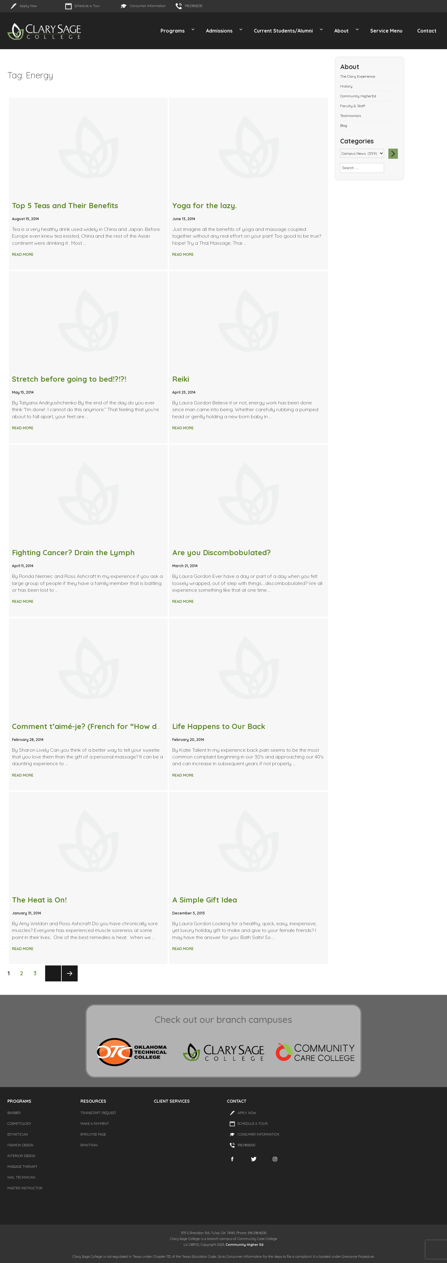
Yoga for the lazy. (204, 205)
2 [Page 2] (23, 973)
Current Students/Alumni (283, 31)
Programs (173, 31)
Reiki (180, 379)
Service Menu (386, 31)
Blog (343, 125)
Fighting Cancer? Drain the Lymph (73, 552)
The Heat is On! (39, 899)
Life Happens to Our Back (218, 726)
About (341, 31)
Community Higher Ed (244, 1244)
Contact (427, 31)
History (346, 86)
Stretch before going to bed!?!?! (69, 379)
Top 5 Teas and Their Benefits (65, 205)
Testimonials (350, 115)
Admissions (219, 31)
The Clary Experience (357, 76)
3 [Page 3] (37, 973)
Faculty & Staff (352, 105)
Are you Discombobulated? (221, 552)
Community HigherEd (358, 96)
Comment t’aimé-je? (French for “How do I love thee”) (110, 726)
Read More (22, 254)
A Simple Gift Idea (204, 899)
